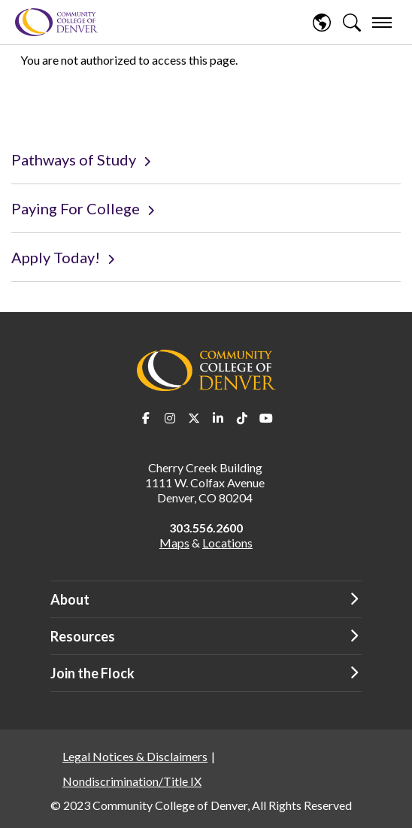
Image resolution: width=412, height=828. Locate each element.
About (69, 599)
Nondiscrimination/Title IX (131, 781)
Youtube (266, 418)
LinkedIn (218, 418)
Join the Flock (92, 673)
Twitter (194, 418)
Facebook (146, 418)
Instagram (170, 418)
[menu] (382, 23)
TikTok (242, 418)
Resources (82, 636)
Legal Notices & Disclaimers (135, 756)
